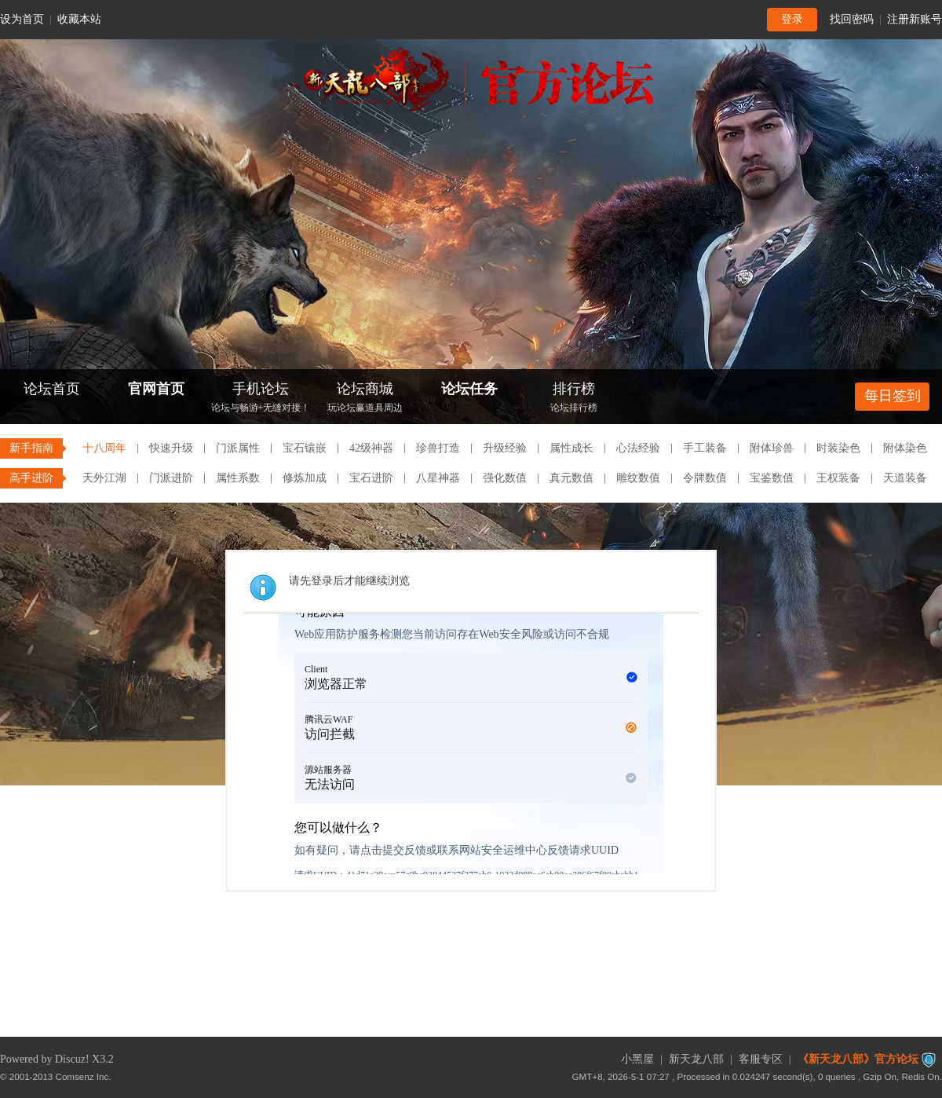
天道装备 (905, 478)
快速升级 (171, 448)
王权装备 (838, 478)
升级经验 (505, 448)
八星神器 (438, 478)
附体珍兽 (772, 448)
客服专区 (761, 1059)
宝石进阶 (371, 478)
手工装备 (705, 448)
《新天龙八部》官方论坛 (858, 1059)
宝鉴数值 (772, 478)
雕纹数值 (638, 478)
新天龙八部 (696, 1059)
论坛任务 (469, 389)
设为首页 (22, 19)
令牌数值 (705, 478)
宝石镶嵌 (305, 448)
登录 (792, 19)
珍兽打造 (438, 448)
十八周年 (104, 448)
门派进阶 (171, 478)
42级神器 (371, 448)
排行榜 (574, 398)
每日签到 (892, 396)
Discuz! (72, 1059)
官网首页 (156, 389)
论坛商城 (365, 398)
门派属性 (238, 448)
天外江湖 (104, 478)
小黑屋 (637, 1059)
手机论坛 (260, 398)
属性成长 (571, 448)
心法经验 (638, 448)
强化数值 (505, 478)
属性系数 (238, 478)
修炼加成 (305, 478)
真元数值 (571, 478)
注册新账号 (914, 19)
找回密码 (852, 19)
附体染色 (905, 448)
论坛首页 (52, 389)
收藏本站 (79, 19)
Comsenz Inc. (83, 1076)
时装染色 (838, 448)
